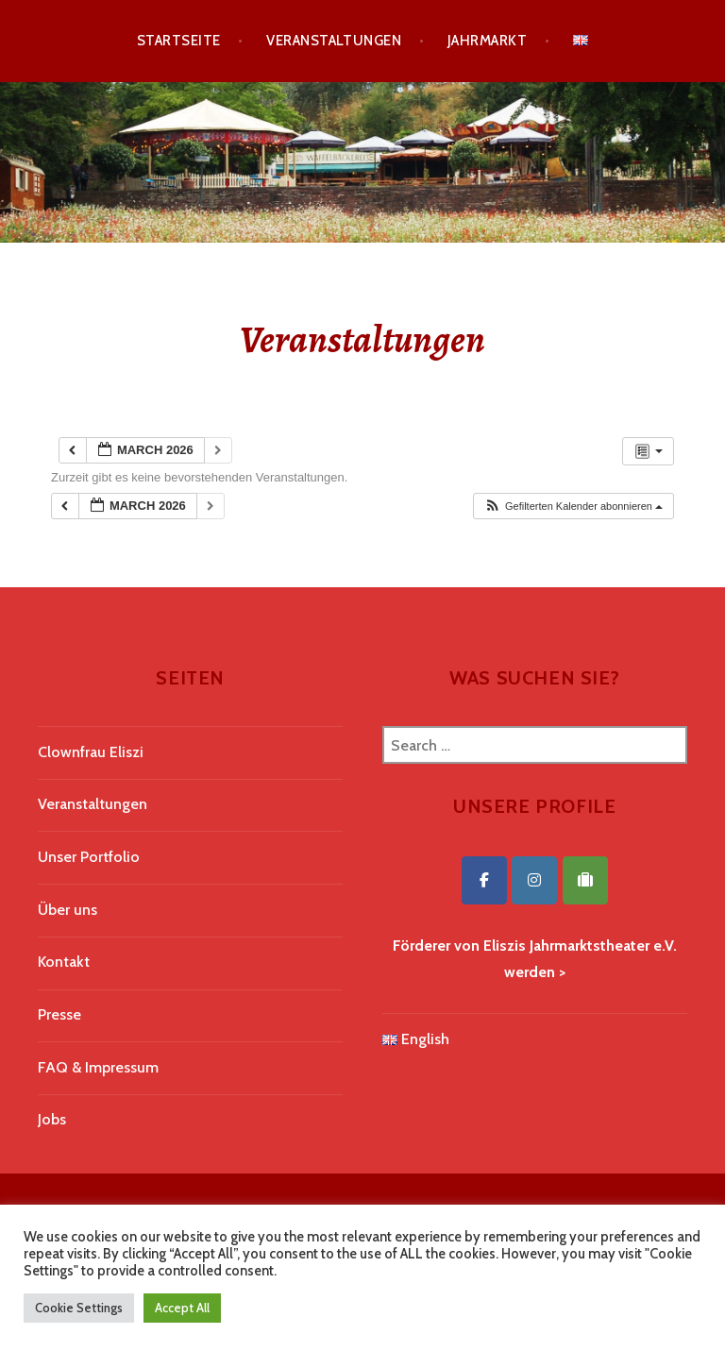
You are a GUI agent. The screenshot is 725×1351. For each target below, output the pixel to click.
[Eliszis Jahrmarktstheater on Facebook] (484, 880)
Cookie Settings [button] (79, 1307)
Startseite (179, 40)
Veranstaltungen (333, 40)
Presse (59, 1014)
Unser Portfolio (89, 857)
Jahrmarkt (487, 40)
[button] (573, 506)
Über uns (67, 910)
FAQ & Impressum (98, 1067)
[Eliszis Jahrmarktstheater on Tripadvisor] (585, 880)
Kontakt (64, 962)
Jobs (52, 1119)
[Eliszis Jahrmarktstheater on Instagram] (534, 880)
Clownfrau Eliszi (90, 752)
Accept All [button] (182, 1307)
